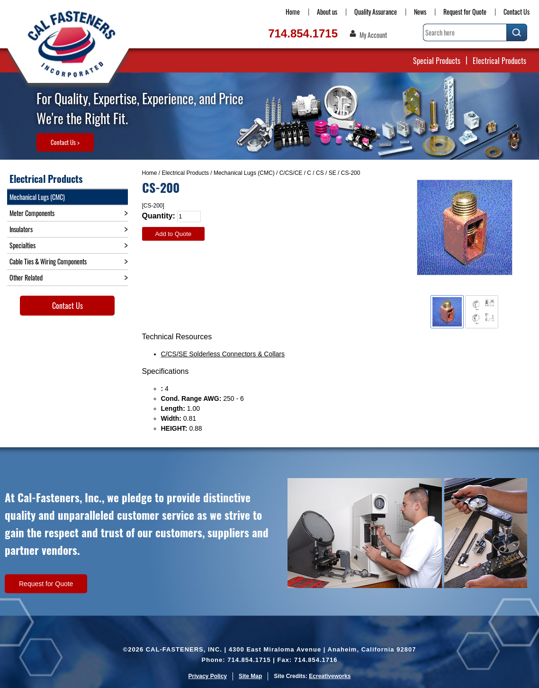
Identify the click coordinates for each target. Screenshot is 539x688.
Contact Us (516, 12)
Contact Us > (65, 142)
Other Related (26, 277)
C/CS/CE (291, 173)
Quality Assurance (375, 12)
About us (327, 12)
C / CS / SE (321, 173)
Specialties (22, 245)
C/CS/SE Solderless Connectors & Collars (223, 354)
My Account (373, 35)
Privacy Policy (208, 676)
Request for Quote (464, 12)
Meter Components (31, 213)
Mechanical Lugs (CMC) (244, 173)
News (420, 12)
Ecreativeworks (329, 676)
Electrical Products (499, 60)
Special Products (436, 60)
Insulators (21, 229)
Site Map (250, 676)
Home (293, 12)
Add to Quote (173, 233)
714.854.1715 (303, 33)
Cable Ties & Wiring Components (48, 261)
